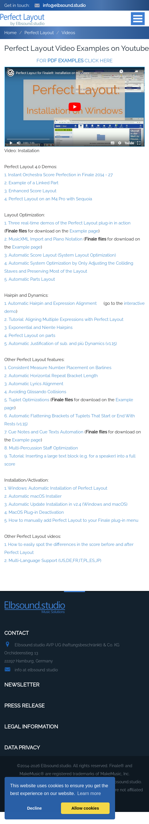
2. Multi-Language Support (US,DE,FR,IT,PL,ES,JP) (52, 560)
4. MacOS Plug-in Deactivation (34, 512)
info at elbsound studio (36, 670)
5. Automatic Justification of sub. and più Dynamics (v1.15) (60, 343)
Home (10, 32)
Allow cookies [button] (85, 808)
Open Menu (138, 18)
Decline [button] (34, 808)
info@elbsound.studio (60, 5)
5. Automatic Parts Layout (29, 279)
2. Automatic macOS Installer (33, 496)
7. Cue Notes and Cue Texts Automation (43, 432)
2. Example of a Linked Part (31, 182)
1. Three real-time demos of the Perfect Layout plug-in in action (67, 223)
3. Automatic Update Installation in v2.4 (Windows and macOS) (65, 504)
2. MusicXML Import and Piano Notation (43, 239)
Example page (84, 231)
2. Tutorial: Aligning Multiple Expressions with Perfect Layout (63, 319)
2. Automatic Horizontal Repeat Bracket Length (51, 375)
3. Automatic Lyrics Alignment (33, 383)
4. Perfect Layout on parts (29, 335)
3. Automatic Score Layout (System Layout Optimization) (60, 255)
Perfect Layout (39, 32)
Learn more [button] (89, 793)
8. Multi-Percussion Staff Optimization (41, 448)
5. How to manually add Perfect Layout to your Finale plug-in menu (71, 520)
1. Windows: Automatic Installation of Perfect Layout (55, 488)
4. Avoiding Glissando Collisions (35, 391)
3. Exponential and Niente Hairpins (38, 327)
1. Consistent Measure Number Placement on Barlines (57, 367)
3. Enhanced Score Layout (30, 190)
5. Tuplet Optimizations (26, 399)
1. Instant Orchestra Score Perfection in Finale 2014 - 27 (58, 174)
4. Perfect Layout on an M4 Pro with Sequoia (48, 198)
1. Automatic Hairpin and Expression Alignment (50, 303)
